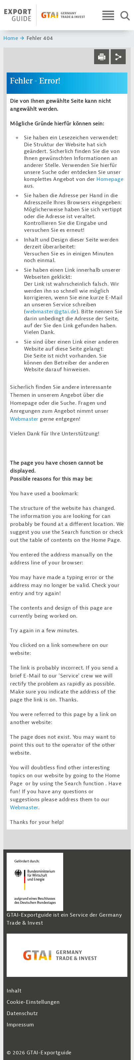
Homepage (109, 179)
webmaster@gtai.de (51, 311)
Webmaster (24, 419)
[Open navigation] (108, 15)
